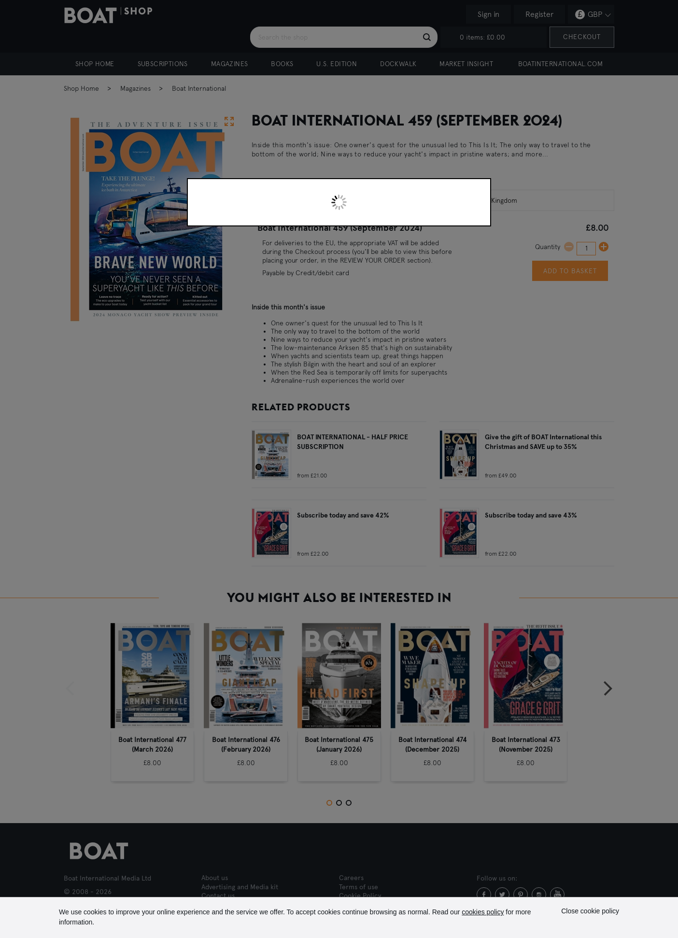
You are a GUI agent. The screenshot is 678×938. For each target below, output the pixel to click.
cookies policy (483, 912)
